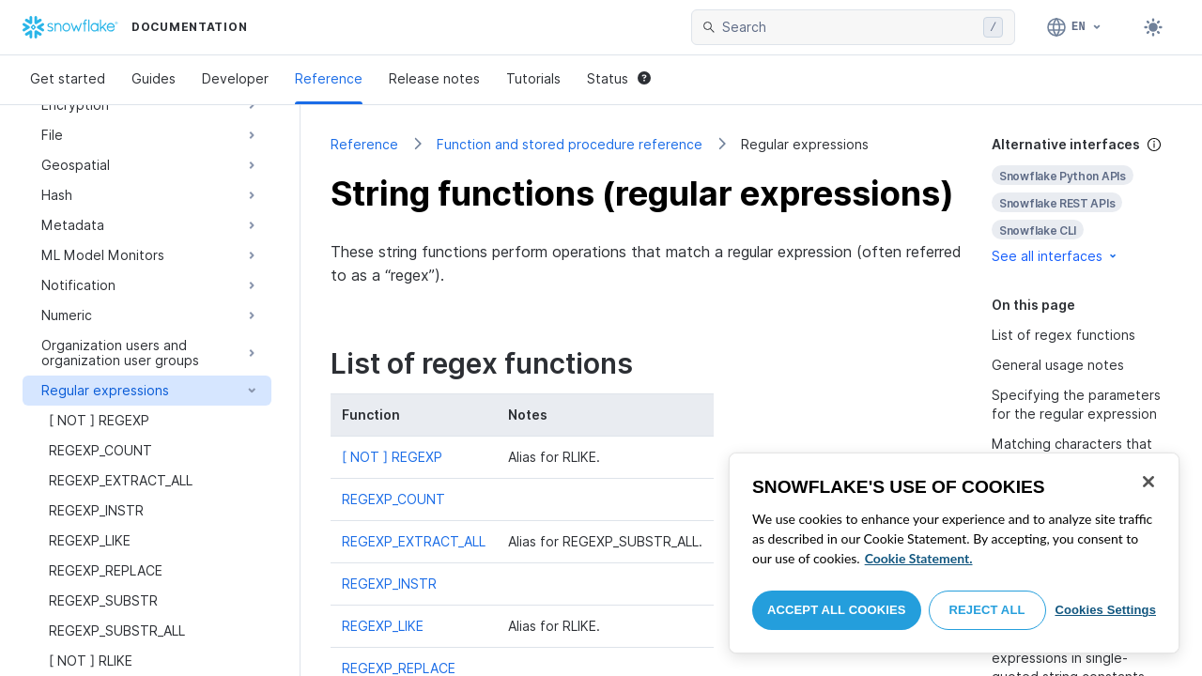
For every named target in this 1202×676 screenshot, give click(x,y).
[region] (954, 553)
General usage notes (1058, 365)
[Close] (1148, 481)
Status (619, 78)
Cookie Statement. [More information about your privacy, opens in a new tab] (919, 558)
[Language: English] (1075, 27)
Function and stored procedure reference (569, 144)
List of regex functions (1063, 335)
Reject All (987, 610)
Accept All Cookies (836, 610)
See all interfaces (1055, 256)
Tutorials (533, 78)
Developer (235, 78)
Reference (328, 78)
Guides (153, 78)
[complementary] (1082, 200)
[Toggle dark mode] (1153, 27)
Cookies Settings (1105, 610)
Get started (67, 78)
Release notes (434, 78)
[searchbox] (849, 27)
